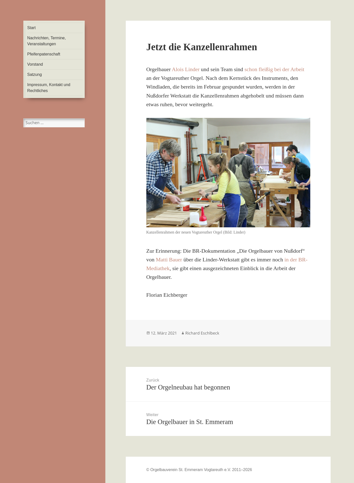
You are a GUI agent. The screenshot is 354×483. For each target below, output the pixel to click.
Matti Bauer (169, 259)
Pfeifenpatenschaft (43, 54)
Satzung (34, 74)
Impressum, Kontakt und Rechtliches (48, 88)
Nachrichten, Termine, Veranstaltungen (46, 41)
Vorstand (35, 64)
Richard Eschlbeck (202, 333)
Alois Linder (186, 69)
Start (31, 28)
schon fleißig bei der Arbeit (274, 69)
